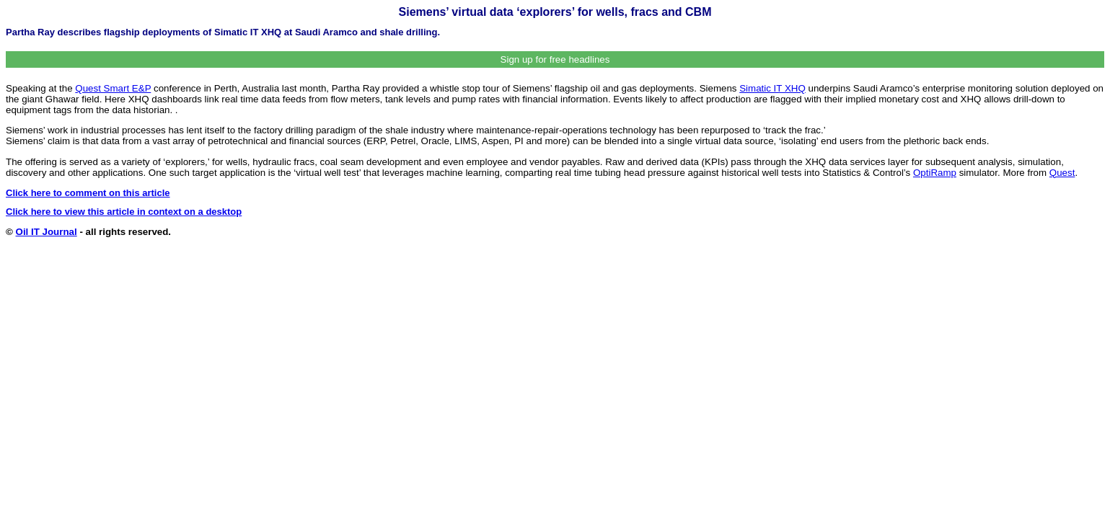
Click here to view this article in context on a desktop (124, 211)
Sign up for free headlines (555, 59)
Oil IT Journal (46, 231)
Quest (1062, 172)
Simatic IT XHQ (772, 88)
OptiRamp (934, 172)
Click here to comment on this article (88, 192)
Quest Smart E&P (113, 88)
